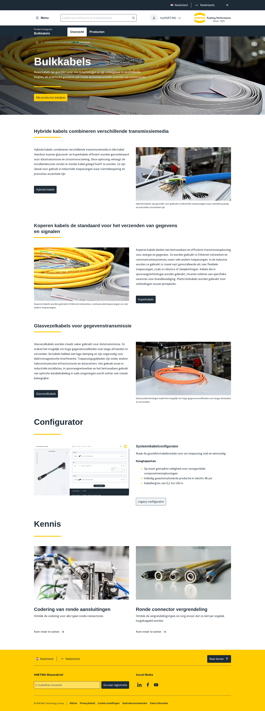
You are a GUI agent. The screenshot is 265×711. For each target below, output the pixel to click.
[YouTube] (156, 684)
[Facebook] (147, 684)
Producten (96, 32)
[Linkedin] (139, 684)
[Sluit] (227, 5)
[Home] (37, 42)
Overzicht (77, 32)
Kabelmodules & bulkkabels (59, 42)
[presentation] (205, 5)
